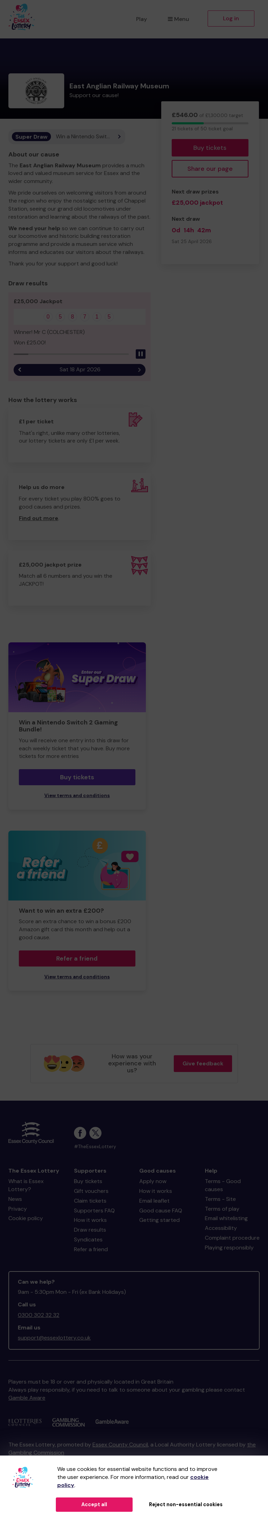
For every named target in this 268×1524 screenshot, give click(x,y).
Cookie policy (25, 1218)
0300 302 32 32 (38, 1315)
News (15, 1199)
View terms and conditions (77, 796)
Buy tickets (209, 148)
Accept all (94, 1504)
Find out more (38, 518)
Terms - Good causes (223, 1185)
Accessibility (221, 1228)
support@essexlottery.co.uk (54, 1337)
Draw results (90, 1229)
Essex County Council (120, 1444)
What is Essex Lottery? (26, 1185)
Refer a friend (77, 958)
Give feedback (203, 1063)
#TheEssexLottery (95, 1147)
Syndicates (88, 1239)
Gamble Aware (26, 1397)
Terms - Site (220, 1199)
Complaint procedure (232, 1237)
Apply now (152, 1181)
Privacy (17, 1208)
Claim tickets (90, 1200)
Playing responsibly (229, 1247)
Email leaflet (154, 1200)
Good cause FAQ (160, 1210)
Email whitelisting (226, 1218)
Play (141, 19)
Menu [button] (178, 19)
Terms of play (222, 1208)
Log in (231, 18)
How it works (90, 1220)
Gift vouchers (91, 1191)
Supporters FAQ (94, 1210)
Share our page (210, 169)
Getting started (159, 1220)
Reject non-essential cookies (186, 1504)
